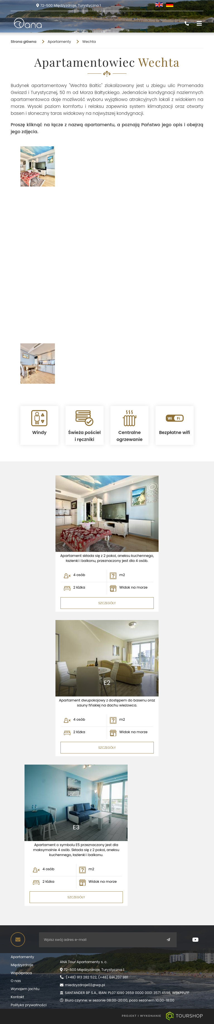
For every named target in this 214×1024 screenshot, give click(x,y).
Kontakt (17, 997)
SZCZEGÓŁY (107, 603)
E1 (107, 538)
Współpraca (21, 973)
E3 (76, 827)
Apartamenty (22, 956)
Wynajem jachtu (25, 988)
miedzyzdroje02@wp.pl (85, 985)
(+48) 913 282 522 (81, 977)
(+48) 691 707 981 (113, 977)
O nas (16, 980)
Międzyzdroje (22, 965)
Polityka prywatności (29, 1005)
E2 (107, 683)
